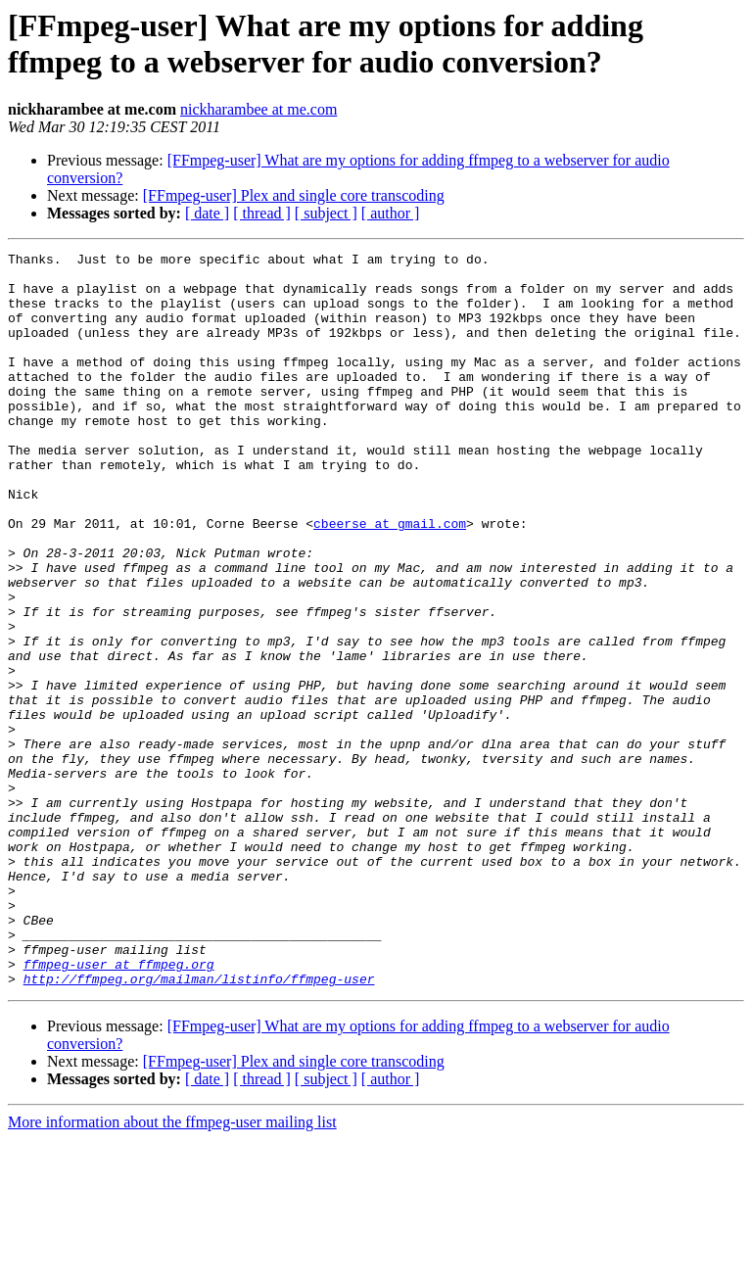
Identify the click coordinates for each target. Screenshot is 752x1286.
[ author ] (390, 213)
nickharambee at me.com (258, 109)
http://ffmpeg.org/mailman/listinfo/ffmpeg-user (199, 1125)
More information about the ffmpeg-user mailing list (172, 1269)
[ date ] (207, 213)
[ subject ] (326, 213)
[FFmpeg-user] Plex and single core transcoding (294, 195)
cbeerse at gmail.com (389, 579)
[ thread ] (262, 213)
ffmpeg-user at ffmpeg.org (119, 1108)
